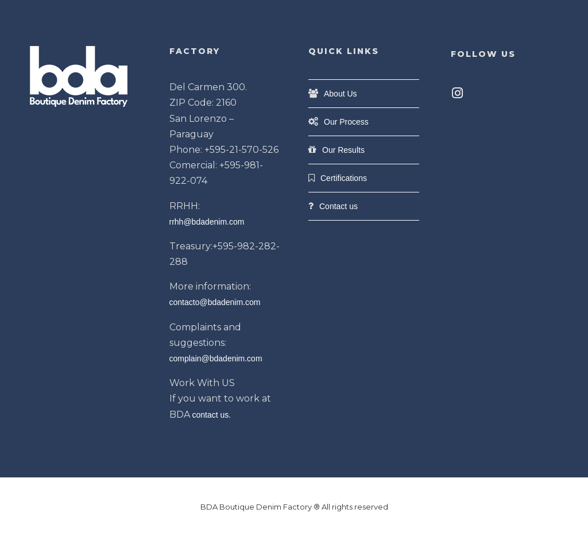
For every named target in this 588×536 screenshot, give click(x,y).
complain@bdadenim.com (215, 358)
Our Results (343, 150)
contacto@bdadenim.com (215, 302)
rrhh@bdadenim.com (207, 221)
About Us (340, 93)
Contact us (338, 206)
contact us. (211, 414)
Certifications (343, 178)
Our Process (346, 121)
